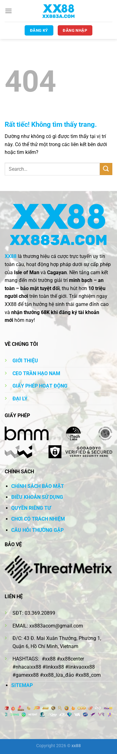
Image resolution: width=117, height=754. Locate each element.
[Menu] (8, 10)
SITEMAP (22, 685)
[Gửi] (106, 169)
